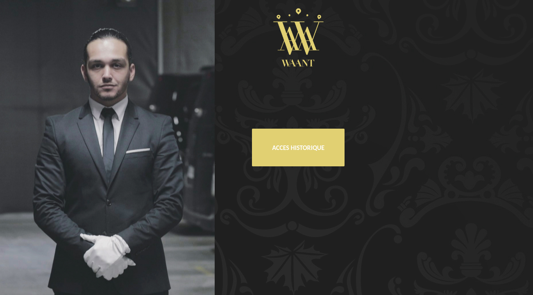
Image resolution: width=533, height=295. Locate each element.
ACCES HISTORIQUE (298, 148)
